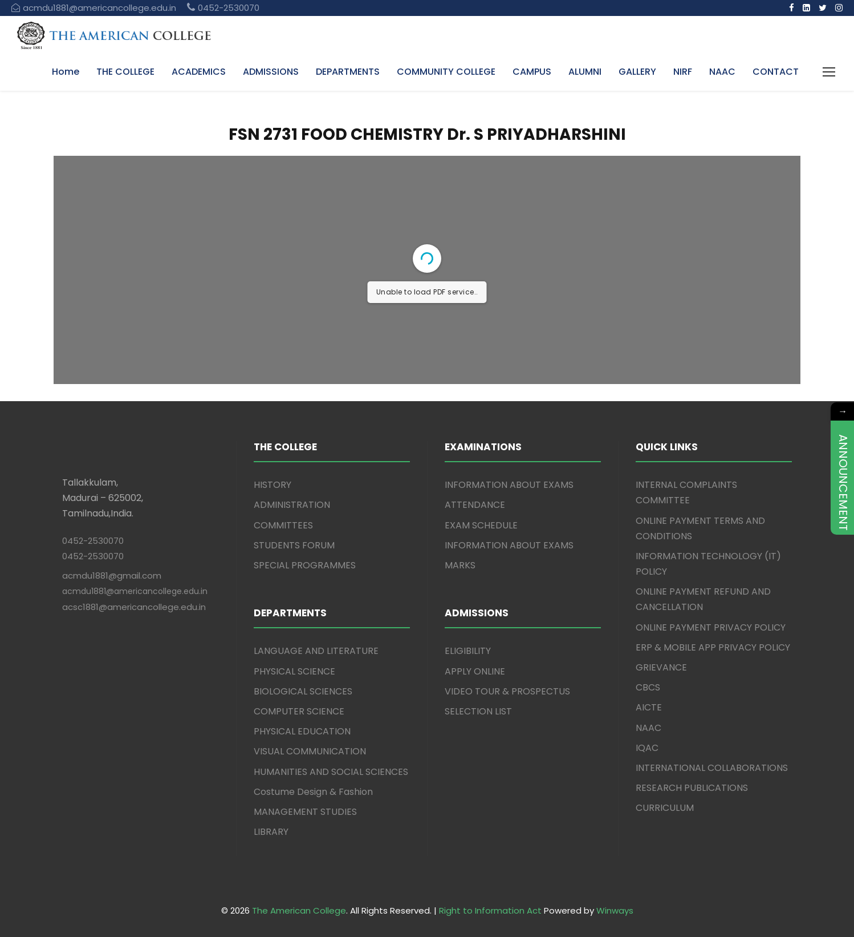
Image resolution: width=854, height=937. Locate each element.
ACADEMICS (199, 71)
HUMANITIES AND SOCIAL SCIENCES (331, 771)
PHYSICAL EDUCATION (302, 731)
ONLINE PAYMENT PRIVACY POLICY (711, 627)
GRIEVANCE (661, 667)
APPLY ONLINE (475, 671)
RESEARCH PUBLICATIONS (692, 787)
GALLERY (637, 71)
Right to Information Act (490, 910)
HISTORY (272, 484)
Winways (614, 910)
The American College (299, 910)
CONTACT (776, 71)
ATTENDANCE (475, 504)
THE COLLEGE (125, 71)
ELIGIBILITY (468, 650)
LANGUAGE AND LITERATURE (316, 650)
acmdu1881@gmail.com (111, 575)
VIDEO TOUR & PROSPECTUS (507, 691)
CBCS (648, 687)
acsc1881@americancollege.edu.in (134, 607)
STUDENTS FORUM (294, 545)
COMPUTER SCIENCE (299, 711)
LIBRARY (271, 831)
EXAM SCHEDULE (481, 525)
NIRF (682, 71)
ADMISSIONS (271, 71)
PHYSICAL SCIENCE (294, 671)
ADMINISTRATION (292, 504)
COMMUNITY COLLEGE (446, 71)
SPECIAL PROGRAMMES (305, 565)
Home (65, 71)
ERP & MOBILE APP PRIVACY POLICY (713, 647)
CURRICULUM (665, 807)
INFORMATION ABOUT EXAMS (509, 484)
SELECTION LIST (478, 711)
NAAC (722, 71)
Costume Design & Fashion (313, 791)
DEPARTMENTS (348, 71)
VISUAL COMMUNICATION (310, 751)
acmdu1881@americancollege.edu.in (135, 591)
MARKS (460, 565)
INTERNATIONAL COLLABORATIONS (712, 767)
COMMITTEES (283, 525)
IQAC (647, 747)
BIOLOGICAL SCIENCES (303, 691)
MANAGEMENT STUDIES (305, 811)
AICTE (649, 707)
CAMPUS (532, 71)
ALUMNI (584, 71)
